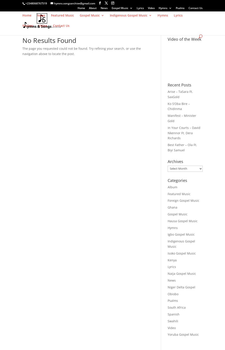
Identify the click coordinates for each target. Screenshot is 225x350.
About (93, 8)
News (104, 8)
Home (81, 8)
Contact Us (196, 8)
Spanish (174, 314)
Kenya (172, 260)
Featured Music (62, 15)
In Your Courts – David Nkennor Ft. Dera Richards (184, 133)
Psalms (180, 8)
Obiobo (173, 294)
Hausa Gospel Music (183, 221)
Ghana (172, 207)
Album (172, 187)
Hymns (163, 8)
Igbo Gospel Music (181, 234)
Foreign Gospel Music (183, 200)
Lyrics (140, 8)
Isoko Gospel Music (182, 253)
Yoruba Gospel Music (183, 334)
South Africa (177, 307)
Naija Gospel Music (182, 273)
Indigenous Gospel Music (128, 15)
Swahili (173, 321)
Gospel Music (120, 8)
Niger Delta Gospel (181, 287)
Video (151, 8)
